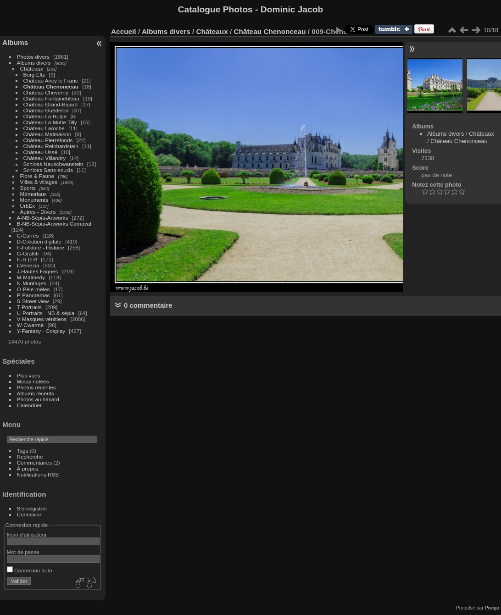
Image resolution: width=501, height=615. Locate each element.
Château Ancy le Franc (50, 80)
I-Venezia (28, 265)
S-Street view (33, 301)
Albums (15, 42)
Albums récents (35, 393)
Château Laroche (44, 128)
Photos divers (33, 57)
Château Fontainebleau (51, 98)
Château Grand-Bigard (50, 104)
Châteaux (31, 69)
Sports (28, 188)
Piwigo (492, 607)
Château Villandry (44, 158)
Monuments (34, 200)
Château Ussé (40, 152)
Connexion (30, 514)
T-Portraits (29, 307)
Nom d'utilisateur (27, 534)
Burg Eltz (34, 75)
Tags (22, 451)
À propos (28, 468)
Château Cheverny (45, 92)
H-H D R (27, 259)
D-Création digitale (39, 241)
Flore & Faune (37, 176)
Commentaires (34, 462)
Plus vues (28, 375)
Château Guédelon (46, 110)
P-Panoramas (33, 295)
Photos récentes (36, 387)
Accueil (123, 31)
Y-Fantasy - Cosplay (41, 331)
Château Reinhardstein (50, 146)
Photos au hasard (38, 399)
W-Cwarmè (30, 325)
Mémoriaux (33, 194)
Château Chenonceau (50, 86)
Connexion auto (29, 570)
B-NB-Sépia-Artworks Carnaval (54, 224)
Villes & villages (39, 182)
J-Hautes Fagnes (37, 271)
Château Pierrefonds (48, 140)
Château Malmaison (47, 134)
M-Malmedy (31, 277)
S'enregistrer (32, 508)
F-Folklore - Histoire (40, 247)
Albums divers (34, 63)
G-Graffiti (28, 253)
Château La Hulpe (45, 116)
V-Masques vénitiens (42, 319)
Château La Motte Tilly (50, 122)
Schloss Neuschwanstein (53, 164)
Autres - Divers (38, 212)
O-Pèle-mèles (33, 289)
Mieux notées (33, 381)
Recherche (30, 457)
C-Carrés (28, 235)
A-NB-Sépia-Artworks (42, 218)
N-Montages (31, 283)
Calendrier (29, 405)
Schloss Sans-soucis (48, 170)
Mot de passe (23, 552)
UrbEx (27, 206)
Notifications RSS (38, 474)
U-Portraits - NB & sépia (46, 313)
